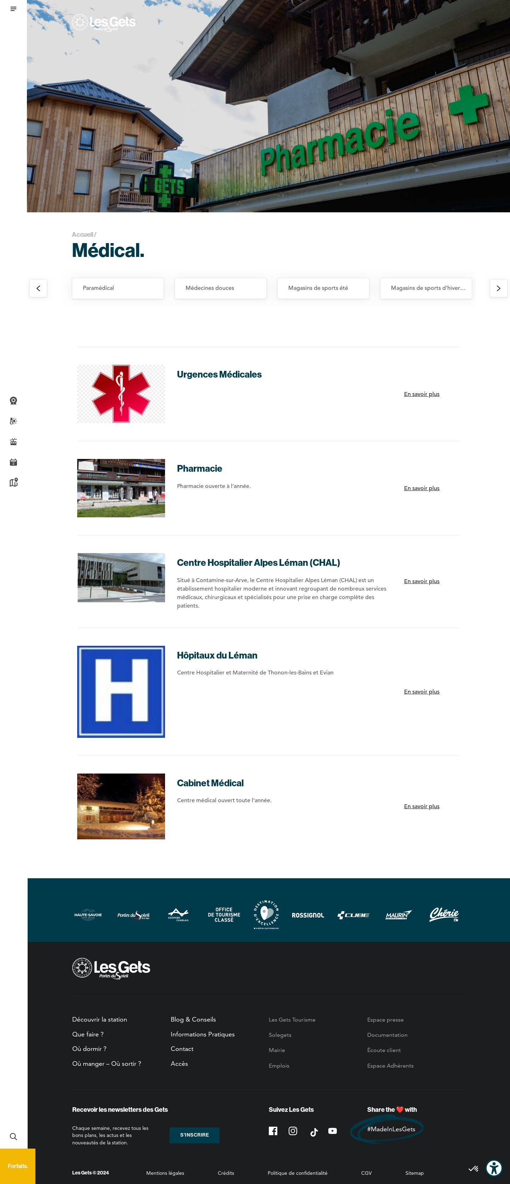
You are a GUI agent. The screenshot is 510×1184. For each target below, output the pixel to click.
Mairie (277, 1050)
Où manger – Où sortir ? (106, 1063)
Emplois (279, 1065)
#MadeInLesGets (391, 1129)
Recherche (13, 1136)
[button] (13, 9)
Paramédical (98, 288)
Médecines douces (210, 288)
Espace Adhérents (390, 1065)
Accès (179, 1063)
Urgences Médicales (219, 374)
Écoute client (384, 1050)
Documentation (387, 1034)
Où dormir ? (89, 1049)
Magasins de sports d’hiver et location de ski (431, 288)
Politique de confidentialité (298, 1173)
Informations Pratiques (203, 1034)
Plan (13, 482)
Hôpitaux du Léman (217, 655)
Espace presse (385, 1019)
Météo (13, 421)
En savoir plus (422, 394)
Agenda (13, 462)
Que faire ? (88, 1034)
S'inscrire (194, 1135)
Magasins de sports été (318, 288)
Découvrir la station (99, 1019)
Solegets (280, 1034)
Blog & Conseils (193, 1019)
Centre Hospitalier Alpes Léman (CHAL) (258, 562)
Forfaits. (18, 1166)
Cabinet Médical (210, 783)
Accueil (82, 234)
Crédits (226, 1173)
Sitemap (415, 1173)
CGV (366, 1173)
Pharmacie (199, 468)
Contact (182, 1049)
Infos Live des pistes (13, 441)
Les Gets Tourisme (292, 1019)
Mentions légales (165, 1173)
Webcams (13, 400)
